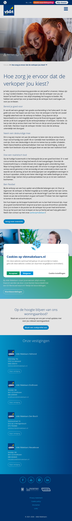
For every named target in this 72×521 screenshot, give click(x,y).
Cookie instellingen (57, 273)
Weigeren (27, 273)
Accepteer (13, 273)
